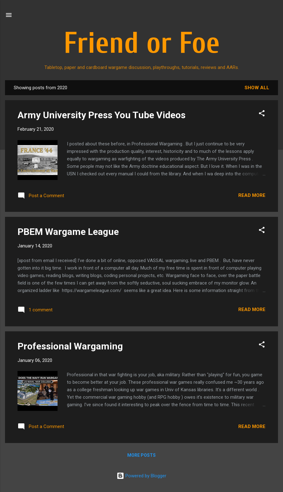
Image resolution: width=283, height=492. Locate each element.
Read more (251, 195)
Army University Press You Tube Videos (101, 115)
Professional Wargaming (70, 346)
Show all (257, 87)
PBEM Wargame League (68, 231)
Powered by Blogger (141, 476)
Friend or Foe (141, 43)
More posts (141, 455)
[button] (261, 114)
